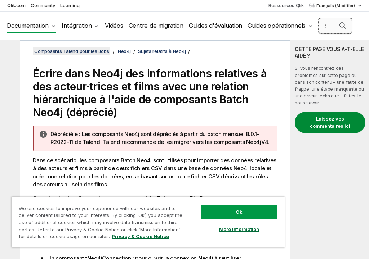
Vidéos (114, 25)
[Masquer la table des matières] (9, 51)
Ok (239, 212)
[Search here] (335, 25)
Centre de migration (156, 25)
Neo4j (124, 51)
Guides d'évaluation (215, 25)
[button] (342, 25)
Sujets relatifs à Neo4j (162, 51)
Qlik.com (16, 5)
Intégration (77, 25)
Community (43, 5)
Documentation (28, 25)
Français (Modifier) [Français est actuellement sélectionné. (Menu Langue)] (336, 5)
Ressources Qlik (285, 5)
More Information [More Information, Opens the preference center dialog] (239, 229)
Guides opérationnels (277, 25)
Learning (69, 5)
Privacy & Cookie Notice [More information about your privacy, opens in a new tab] (140, 236)
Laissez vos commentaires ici (330, 122)
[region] (148, 222)
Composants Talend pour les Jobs (71, 51)
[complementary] (329, 149)
